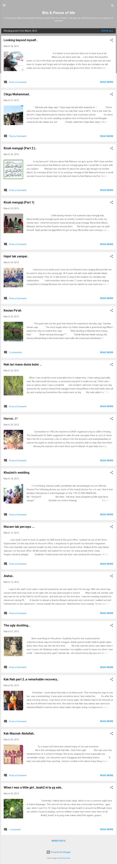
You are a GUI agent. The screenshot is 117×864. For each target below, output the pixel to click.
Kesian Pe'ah (12, 310)
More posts (59, 841)
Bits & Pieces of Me (58, 13)
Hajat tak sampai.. (16, 256)
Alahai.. (9, 576)
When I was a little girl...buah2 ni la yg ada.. (33, 787)
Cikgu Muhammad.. (17, 94)
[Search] (113, 6)
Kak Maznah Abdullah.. (19, 733)
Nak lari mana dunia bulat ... (23, 364)
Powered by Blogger (58, 852)
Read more (106, 82)
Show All (107, 30)
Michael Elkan (65, 858)
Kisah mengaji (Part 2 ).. (20, 148)
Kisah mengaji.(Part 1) (19, 202)
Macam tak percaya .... (19, 527)
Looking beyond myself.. (21, 40)
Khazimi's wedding (16, 472)
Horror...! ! (10, 418)
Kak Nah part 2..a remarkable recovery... (31, 679)
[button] (111, 40)
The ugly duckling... (17, 625)
